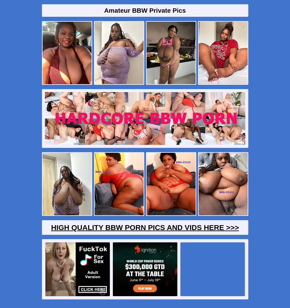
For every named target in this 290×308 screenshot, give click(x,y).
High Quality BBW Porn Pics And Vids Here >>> (145, 227)
